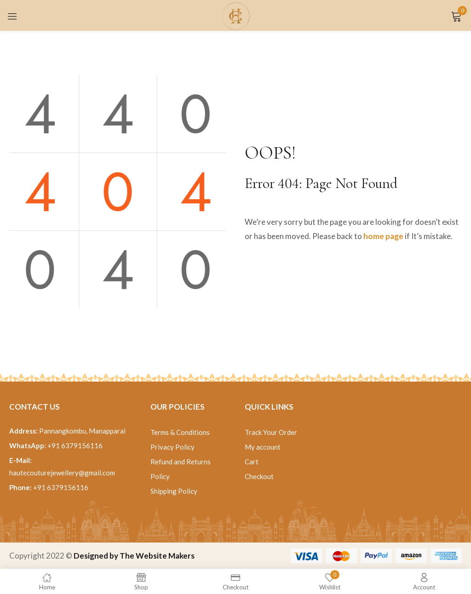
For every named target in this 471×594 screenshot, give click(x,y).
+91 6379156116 (75, 445)
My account (263, 447)
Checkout (259, 476)
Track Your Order (271, 432)
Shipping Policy (173, 491)
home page (383, 236)
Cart (251, 461)
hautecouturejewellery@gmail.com (62, 472)
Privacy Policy (172, 447)
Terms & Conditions (180, 432)
